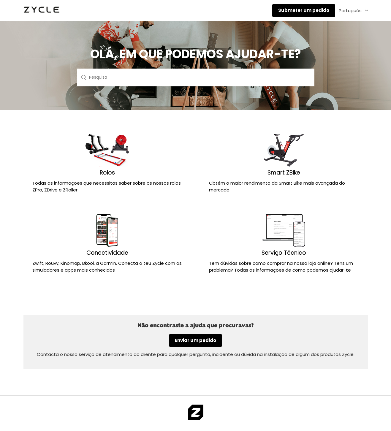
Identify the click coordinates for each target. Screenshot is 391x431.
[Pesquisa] (195, 77)
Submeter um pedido (303, 10)
